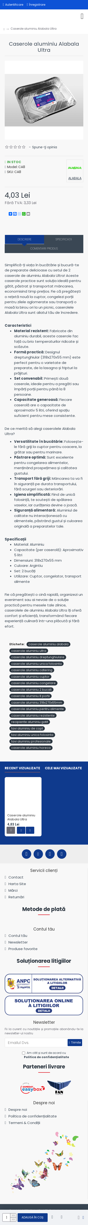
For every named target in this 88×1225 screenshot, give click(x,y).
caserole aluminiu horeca (31, 747)
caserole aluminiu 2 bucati (31, 689)
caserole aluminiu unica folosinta (36, 663)
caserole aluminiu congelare (33, 683)
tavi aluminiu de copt (27, 728)
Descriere (24, 239)
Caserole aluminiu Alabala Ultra (21, 818)
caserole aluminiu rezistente (33, 715)
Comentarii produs (44, 248)
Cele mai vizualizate (63, 768)
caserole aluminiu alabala (48, 644)
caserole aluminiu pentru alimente (37, 709)
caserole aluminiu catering (31, 670)
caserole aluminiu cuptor (30, 676)
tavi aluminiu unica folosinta (32, 735)
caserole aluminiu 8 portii (30, 696)
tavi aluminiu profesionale (31, 741)
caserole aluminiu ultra (28, 651)
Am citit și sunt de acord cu (46, 1055)
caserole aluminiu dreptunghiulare (37, 657)
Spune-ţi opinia (44, 147)
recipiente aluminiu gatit (29, 722)
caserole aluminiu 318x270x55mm (36, 702)
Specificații (63, 239)
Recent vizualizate (22, 768)
